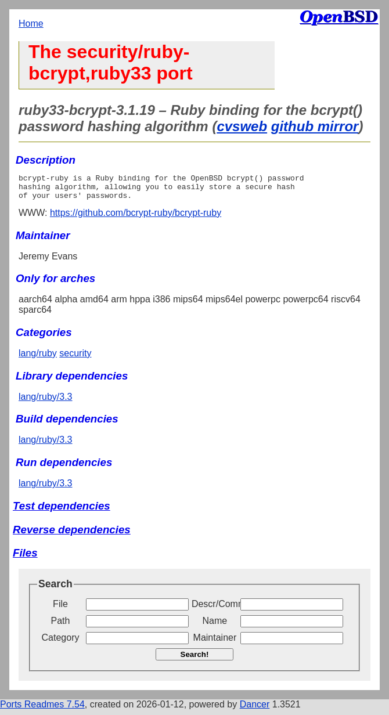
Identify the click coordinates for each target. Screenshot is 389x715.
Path (60, 626)
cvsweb (242, 126)
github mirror (315, 126)
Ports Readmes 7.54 (42, 709)
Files (25, 558)
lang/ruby (38, 358)
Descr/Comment (215, 609)
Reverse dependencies (72, 535)
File (60, 609)
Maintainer (215, 643)
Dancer (255, 709)
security (75, 358)
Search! (195, 659)
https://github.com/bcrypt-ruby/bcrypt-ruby (135, 218)
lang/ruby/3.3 (46, 402)
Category (61, 643)
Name (215, 626)
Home (31, 23)
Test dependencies (61, 511)
